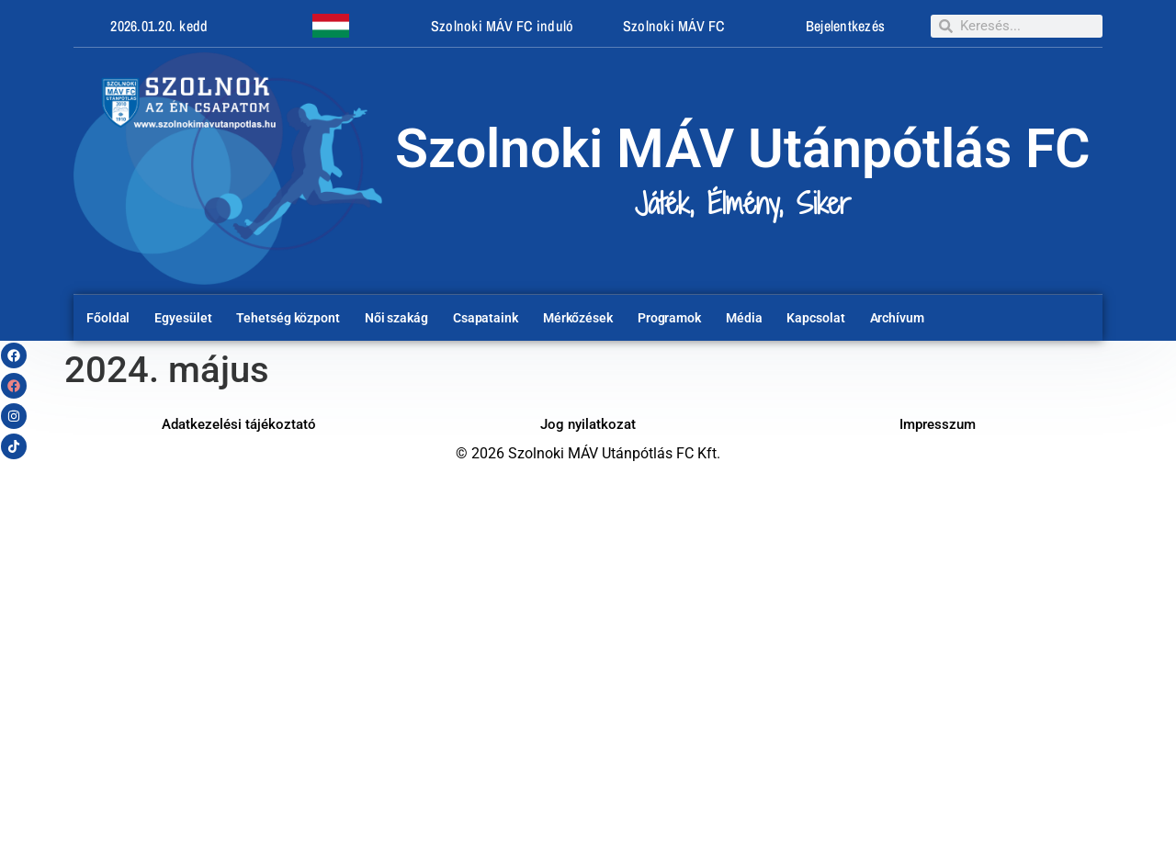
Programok (669, 317)
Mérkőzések (578, 317)
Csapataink (485, 317)
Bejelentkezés (845, 26)
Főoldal (108, 317)
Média (744, 317)
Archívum (897, 317)
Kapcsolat (815, 317)
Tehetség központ (287, 317)
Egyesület (182, 317)
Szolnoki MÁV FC (674, 26)
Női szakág (396, 317)
